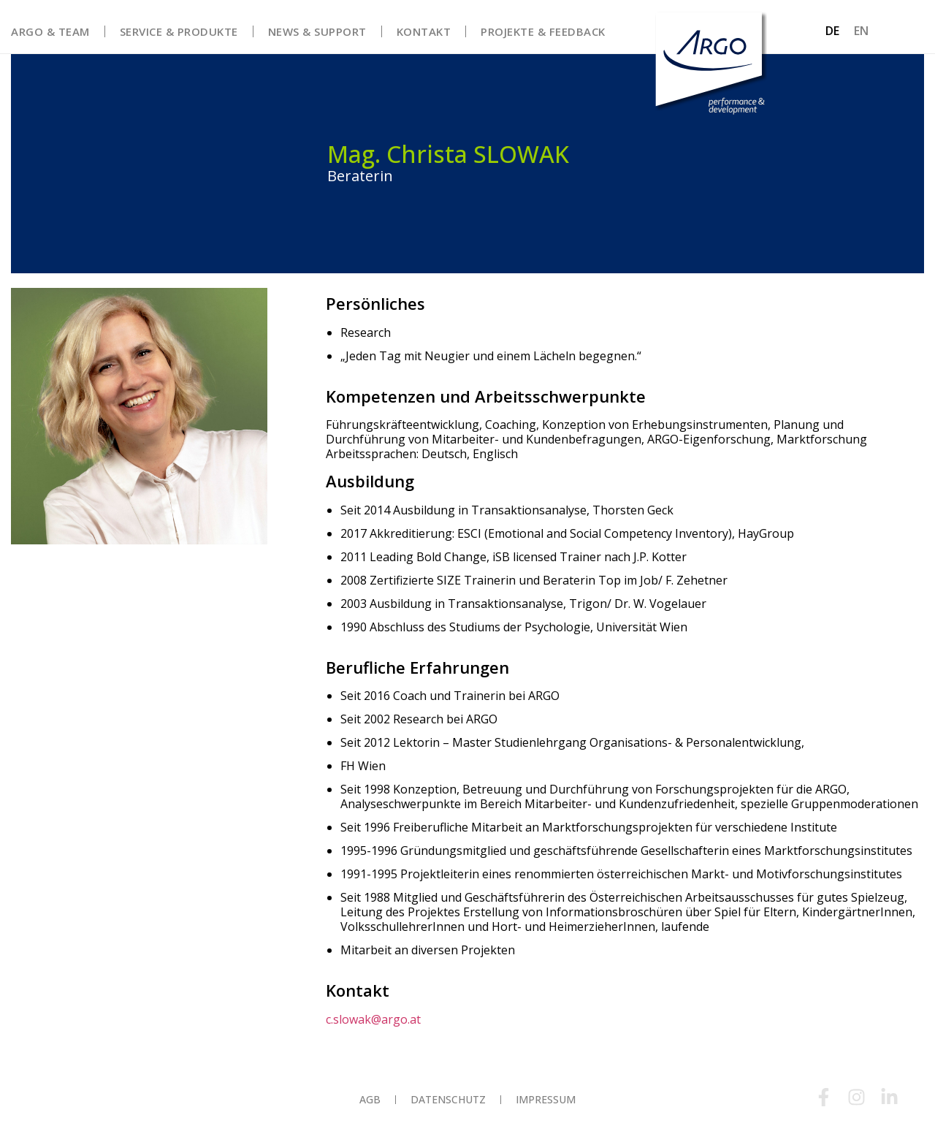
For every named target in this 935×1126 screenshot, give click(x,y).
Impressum (546, 1099)
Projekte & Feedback (543, 31)
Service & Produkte (179, 31)
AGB (370, 1099)
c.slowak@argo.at (373, 1019)
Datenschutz (448, 1099)
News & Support (317, 31)
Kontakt (424, 31)
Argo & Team (50, 31)
